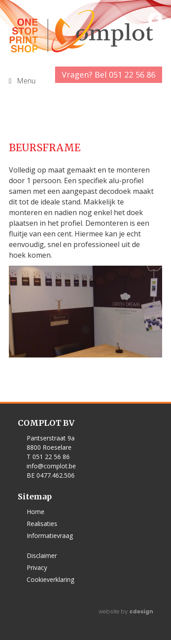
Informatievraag (50, 535)
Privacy (37, 567)
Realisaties (42, 523)
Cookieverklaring (50, 579)
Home (35, 511)
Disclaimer (42, 555)
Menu (35, 600)
